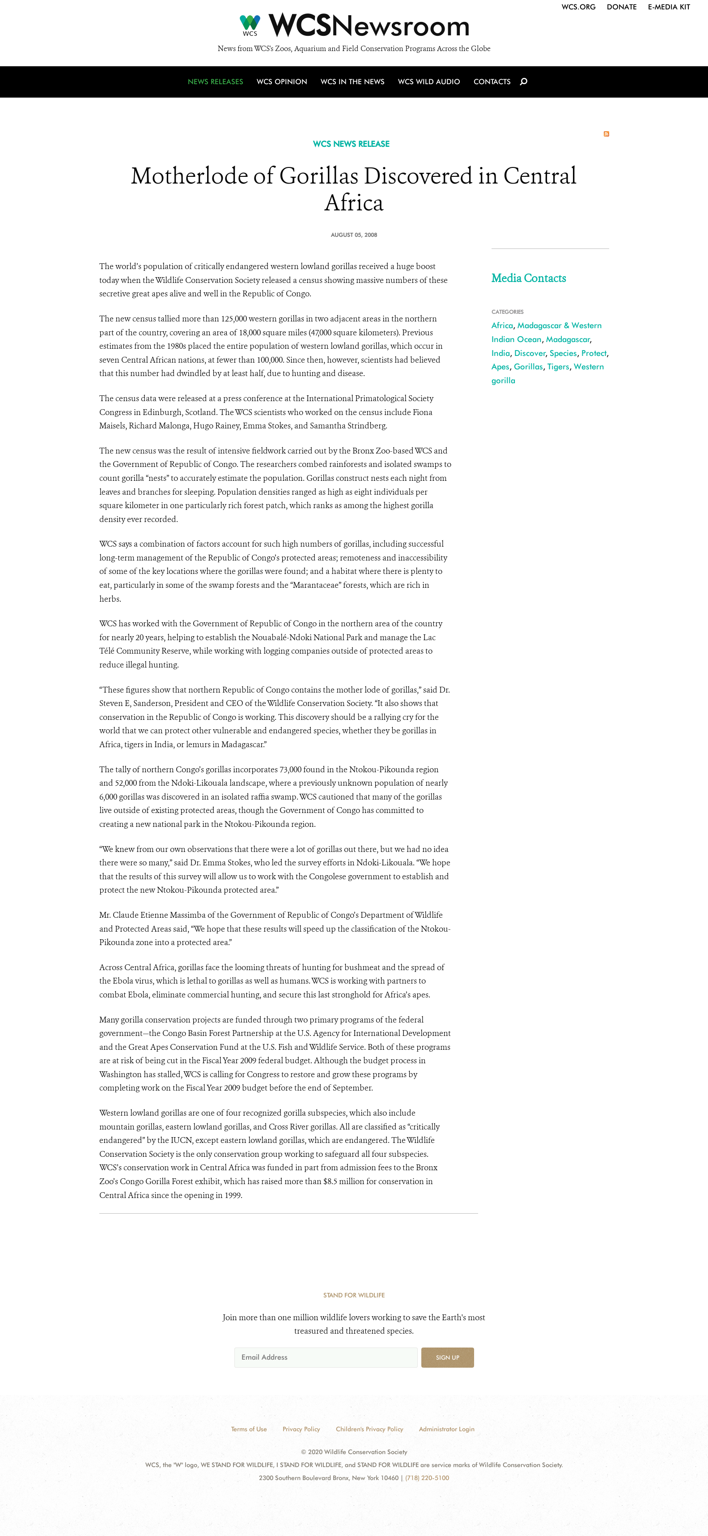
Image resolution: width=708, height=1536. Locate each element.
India (501, 353)
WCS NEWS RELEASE (351, 144)
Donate (622, 7)
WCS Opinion (282, 81)
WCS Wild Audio (429, 81)
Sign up (447, 1357)
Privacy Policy (301, 1429)
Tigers (558, 366)
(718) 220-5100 (427, 1477)
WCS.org (579, 7)
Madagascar (568, 339)
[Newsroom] (354, 28)
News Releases (215, 81)
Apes (500, 366)
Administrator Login (447, 1429)
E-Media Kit (669, 7)
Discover (530, 353)
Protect (593, 353)
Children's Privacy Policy (369, 1429)
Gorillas (528, 366)
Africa (502, 325)
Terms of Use (249, 1429)
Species (563, 353)
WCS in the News (353, 81)
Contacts (492, 81)
